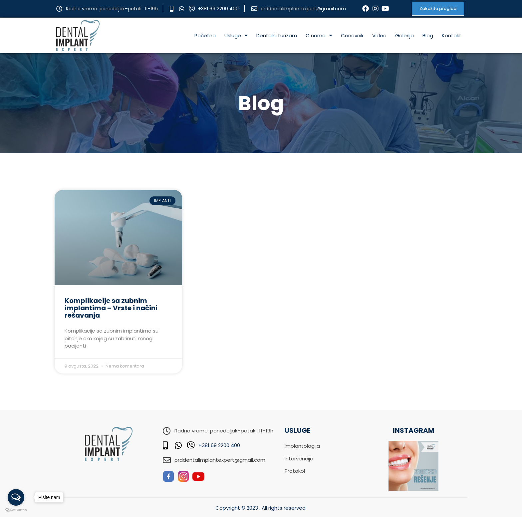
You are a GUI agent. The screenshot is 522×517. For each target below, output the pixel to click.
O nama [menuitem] (319, 35)
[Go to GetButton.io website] (16, 510)
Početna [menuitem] (205, 35)
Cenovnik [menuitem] (352, 35)
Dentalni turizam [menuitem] (276, 35)
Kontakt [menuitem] (451, 35)
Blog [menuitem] (427, 35)
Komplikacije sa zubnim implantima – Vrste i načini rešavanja (111, 308)
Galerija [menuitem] (404, 35)
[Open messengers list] (16, 497)
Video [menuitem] (379, 35)
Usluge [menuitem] (236, 35)
